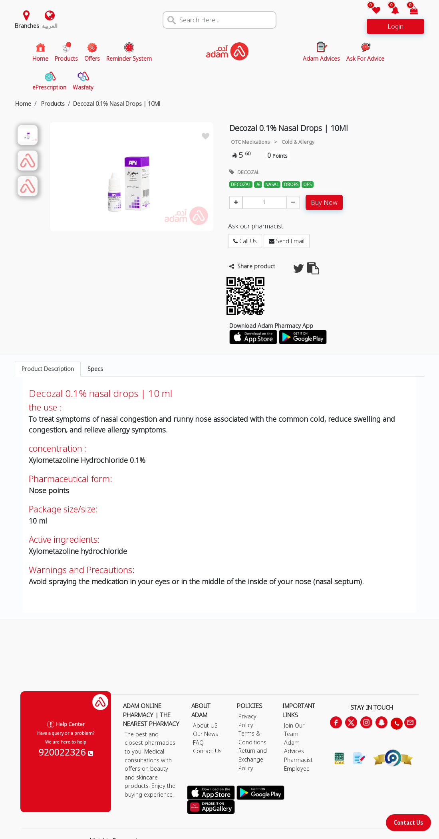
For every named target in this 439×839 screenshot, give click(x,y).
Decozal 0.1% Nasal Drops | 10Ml (116, 103)
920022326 (66, 752)
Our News (205, 734)
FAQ (198, 742)
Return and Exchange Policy (252, 759)
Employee (297, 768)
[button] (390, 11)
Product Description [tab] (48, 369)
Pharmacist (298, 760)
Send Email (286, 241)
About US (205, 725)
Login (395, 26)
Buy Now (324, 202)
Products (52, 103)
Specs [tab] (95, 369)
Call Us (245, 241)
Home (23, 103)
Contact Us (408, 822)
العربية (50, 26)
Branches (27, 26)
